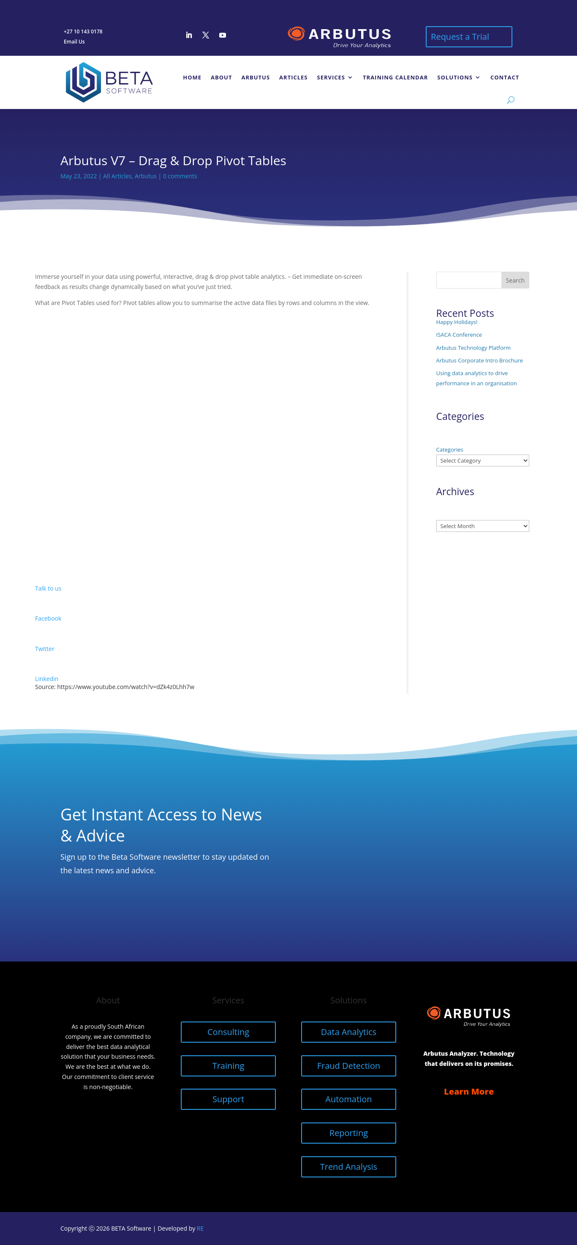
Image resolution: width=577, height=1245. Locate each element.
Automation (348, 1099)
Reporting (348, 1133)
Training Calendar (395, 77)
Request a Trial (460, 36)
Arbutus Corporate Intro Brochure (479, 360)
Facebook (48, 618)
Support (228, 1099)
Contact (505, 77)
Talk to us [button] (48, 588)
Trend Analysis (348, 1166)
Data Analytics (348, 1032)
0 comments (180, 176)
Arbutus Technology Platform (473, 347)
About (221, 77)
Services (331, 77)
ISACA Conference (459, 334)
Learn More (469, 1091)
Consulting (228, 1032)
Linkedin (46, 679)
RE (200, 1228)
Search (515, 280)
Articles (293, 77)
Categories (449, 449)
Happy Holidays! (457, 322)
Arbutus (255, 77)
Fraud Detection (348, 1065)
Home (192, 77)
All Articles (117, 176)
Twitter (44, 649)
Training (228, 1065)
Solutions (455, 77)
